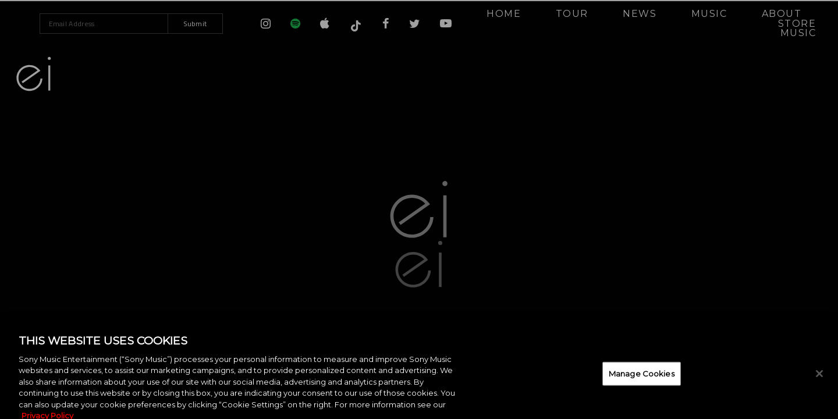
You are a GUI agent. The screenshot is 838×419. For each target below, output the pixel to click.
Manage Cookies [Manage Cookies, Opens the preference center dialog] (641, 380)
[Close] (819, 380)
